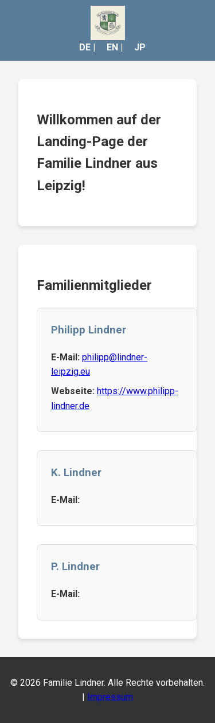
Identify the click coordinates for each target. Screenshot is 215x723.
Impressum (110, 696)
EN (112, 47)
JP (140, 47)
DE (85, 47)
